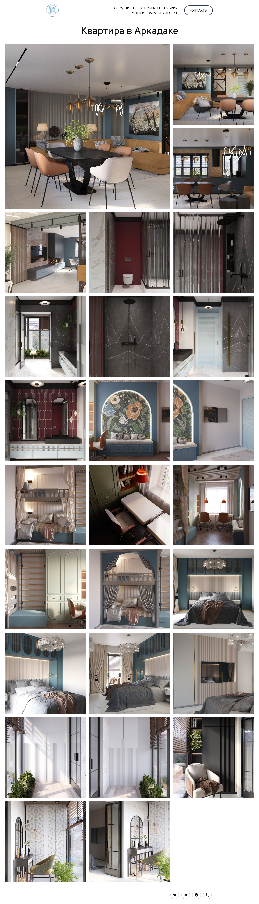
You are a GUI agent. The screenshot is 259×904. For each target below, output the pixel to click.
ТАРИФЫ (170, 8)
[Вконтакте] (174, 895)
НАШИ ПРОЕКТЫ (146, 8)
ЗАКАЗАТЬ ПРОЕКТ (163, 13)
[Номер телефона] (207, 895)
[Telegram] (185, 895)
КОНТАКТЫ (198, 10)
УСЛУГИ (138, 13)
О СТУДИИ (121, 8)
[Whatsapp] (196, 895)
